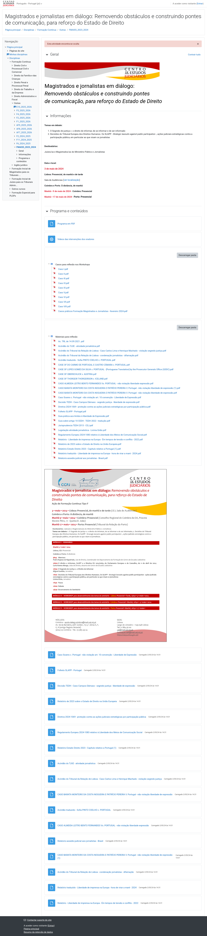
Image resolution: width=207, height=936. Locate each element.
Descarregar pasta (187, 255)
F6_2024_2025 (23, 143)
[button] (47, 54)
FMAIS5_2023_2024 (78, 30)
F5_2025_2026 (23, 110)
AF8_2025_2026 (24, 129)
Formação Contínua (46, 30)
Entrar (200, 3)
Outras (63, 30)
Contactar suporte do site (37, 920)
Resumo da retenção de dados (38, 932)
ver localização (71, 180)
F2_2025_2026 (23, 118)
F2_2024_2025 (23, 136)
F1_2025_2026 (23, 121)
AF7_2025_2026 (24, 132)
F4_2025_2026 (23, 114)
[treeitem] (21, 122)
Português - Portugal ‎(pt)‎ (28, 3)
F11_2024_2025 (24, 140)
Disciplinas (29, 30)
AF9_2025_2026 (24, 125)
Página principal (13, 30)
